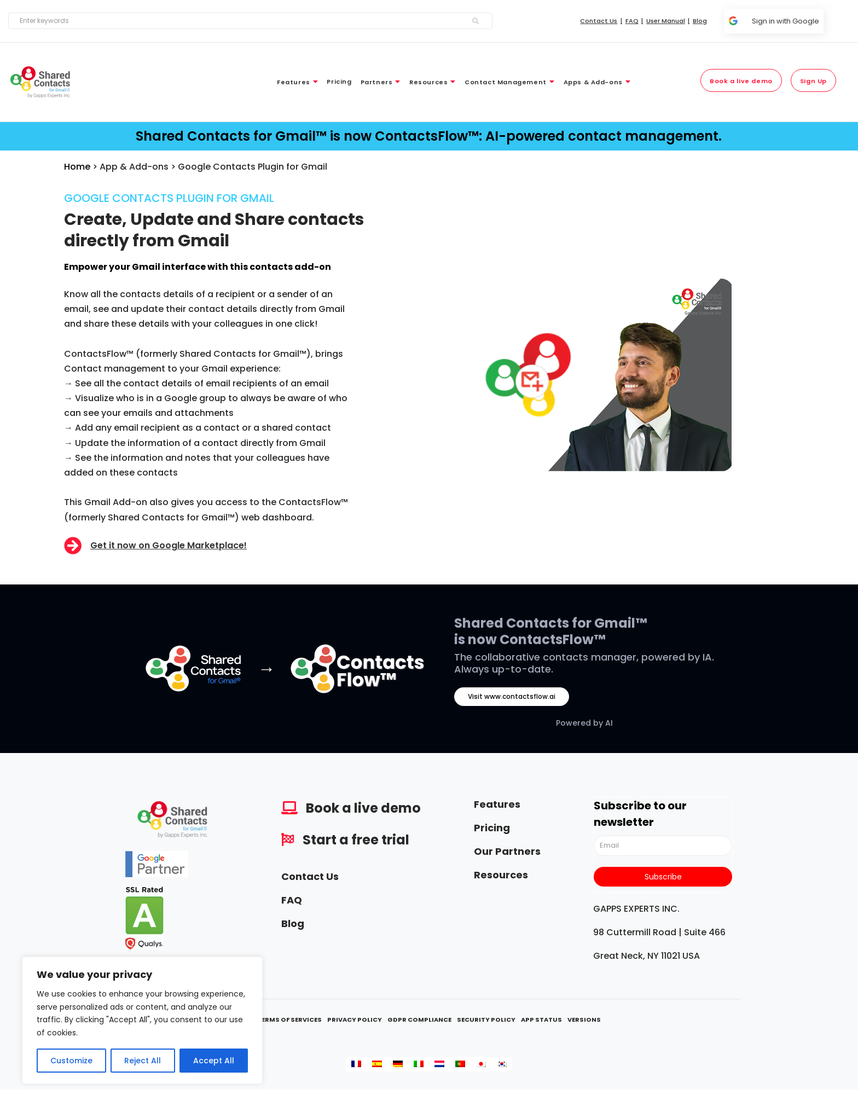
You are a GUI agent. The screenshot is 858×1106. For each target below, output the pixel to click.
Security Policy (486, 1019)
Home (77, 166)
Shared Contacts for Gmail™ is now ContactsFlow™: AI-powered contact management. (429, 136)
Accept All (213, 1060)
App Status (541, 1019)
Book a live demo (363, 808)
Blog (292, 923)
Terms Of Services (289, 1019)
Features (497, 804)
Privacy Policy (354, 1019)
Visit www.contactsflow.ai (511, 696)
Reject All (142, 1060)
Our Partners (507, 851)
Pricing (492, 828)
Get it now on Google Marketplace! (168, 545)
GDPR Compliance (419, 1019)
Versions (584, 1019)
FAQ (291, 900)
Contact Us (310, 876)
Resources (501, 875)
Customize (71, 1060)
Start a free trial (356, 840)
